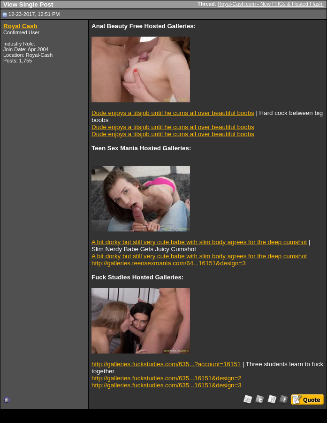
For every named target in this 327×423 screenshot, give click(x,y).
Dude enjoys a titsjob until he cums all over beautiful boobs (172, 112)
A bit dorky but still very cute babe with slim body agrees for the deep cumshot (199, 242)
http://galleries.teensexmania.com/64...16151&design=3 (168, 263)
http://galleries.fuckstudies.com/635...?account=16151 (166, 364)
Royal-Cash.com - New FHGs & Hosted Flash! (271, 4)
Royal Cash (20, 26)
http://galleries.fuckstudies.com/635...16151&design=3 (166, 385)
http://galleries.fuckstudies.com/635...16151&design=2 (166, 378)
